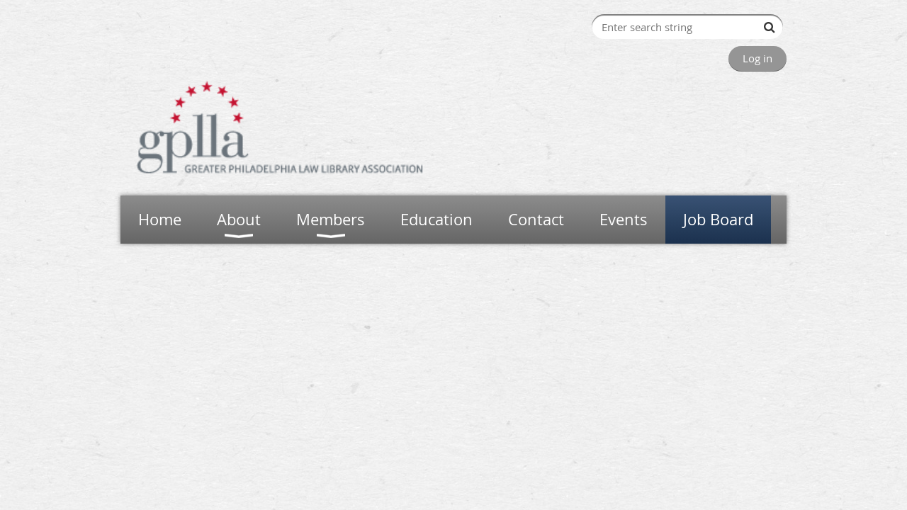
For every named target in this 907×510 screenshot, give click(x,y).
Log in (757, 58)
